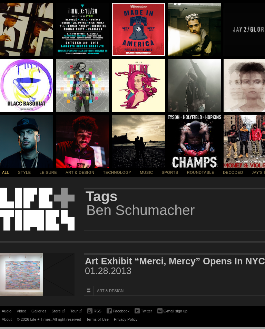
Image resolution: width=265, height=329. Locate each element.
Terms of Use (97, 319)
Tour (76, 312)
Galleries (38, 311)
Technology (117, 172)
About (7, 319)
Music (146, 172)
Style (24, 172)
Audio (6, 311)
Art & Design (80, 172)
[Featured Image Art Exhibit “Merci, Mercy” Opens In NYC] (37, 274)
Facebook (118, 311)
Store (58, 312)
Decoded (233, 172)
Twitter (143, 311)
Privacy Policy (125, 319)
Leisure (48, 172)
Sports (170, 172)
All (5, 172)
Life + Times (37, 209)
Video (21, 311)
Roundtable (200, 172)
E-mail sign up (172, 310)
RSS (94, 310)
